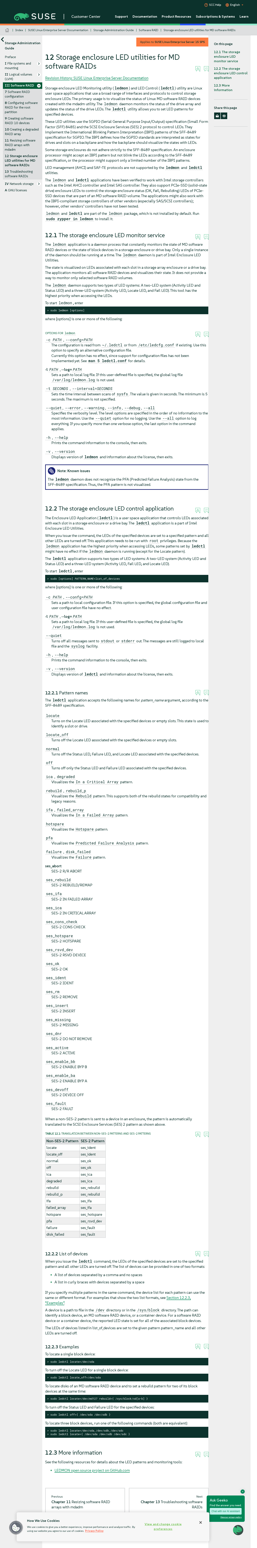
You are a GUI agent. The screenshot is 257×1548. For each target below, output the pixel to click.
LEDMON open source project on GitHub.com (92, 1470)
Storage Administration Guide (113, 30)
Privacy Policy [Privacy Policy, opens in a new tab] (94, 1531)
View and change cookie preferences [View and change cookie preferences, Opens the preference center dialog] (163, 1526)
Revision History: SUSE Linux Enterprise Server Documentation (96, 78)
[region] (113, 1526)
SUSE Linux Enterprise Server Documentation (58, 30)
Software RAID (148, 30)
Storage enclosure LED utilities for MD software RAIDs (200, 30)
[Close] (200, 1522)
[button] (16, 1527)
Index (19, 30)
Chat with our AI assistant (226, 1511)
